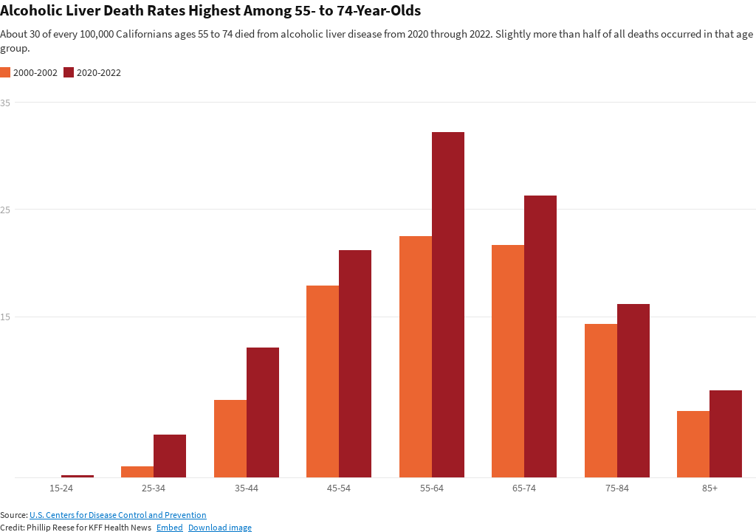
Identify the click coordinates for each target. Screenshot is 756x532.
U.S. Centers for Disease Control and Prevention (118, 514)
